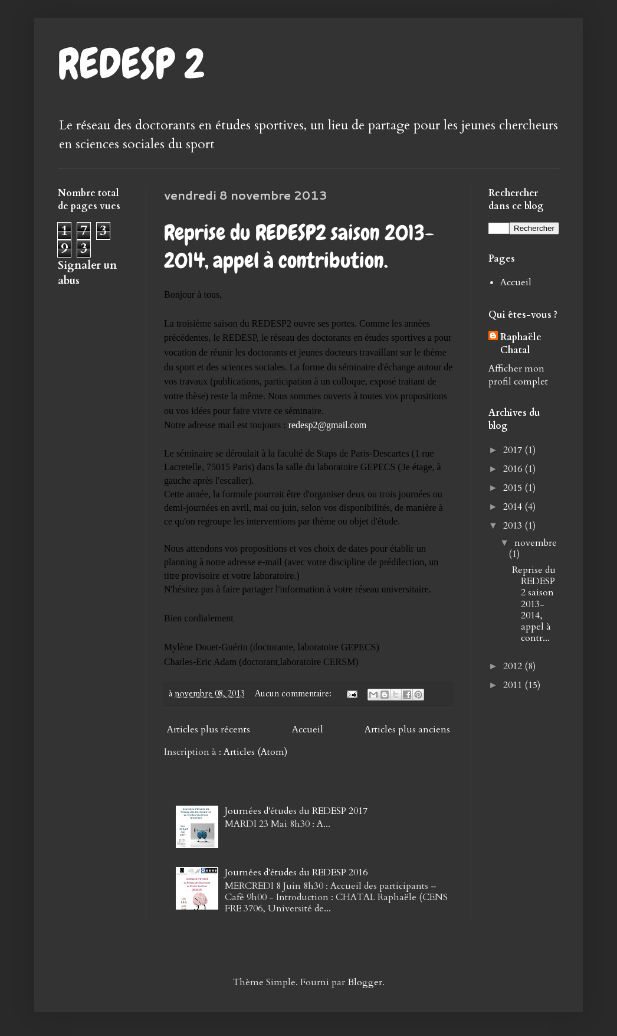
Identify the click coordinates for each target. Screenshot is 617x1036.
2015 (513, 487)
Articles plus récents (208, 729)
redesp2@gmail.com (327, 425)
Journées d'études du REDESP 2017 (296, 810)
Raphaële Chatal (520, 344)
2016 (513, 468)
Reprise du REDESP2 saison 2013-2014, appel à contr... (534, 603)
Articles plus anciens (407, 729)
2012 (513, 666)
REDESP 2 (131, 63)
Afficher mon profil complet (518, 375)
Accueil (307, 729)
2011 (513, 685)
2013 (513, 525)
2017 (513, 450)
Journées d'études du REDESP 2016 (296, 872)
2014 (513, 506)
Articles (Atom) (255, 751)
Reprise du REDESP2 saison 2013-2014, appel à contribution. (299, 246)
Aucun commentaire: (294, 693)
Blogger (364, 982)
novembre (535, 542)
